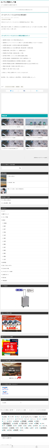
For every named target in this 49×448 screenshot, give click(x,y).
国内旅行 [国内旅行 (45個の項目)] (7, 423)
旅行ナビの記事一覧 (7, 437)
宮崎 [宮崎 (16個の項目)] (36, 423)
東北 (22, 86)
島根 (5, 250)
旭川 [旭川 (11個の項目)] (20, 425)
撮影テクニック (5, 214)
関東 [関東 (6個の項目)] (4, 430)
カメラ (3, 211)
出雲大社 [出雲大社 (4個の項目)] (10, 421)
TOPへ (37, 446)
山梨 (5, 241)
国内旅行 (17, 86)
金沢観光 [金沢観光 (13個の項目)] (43, 428)
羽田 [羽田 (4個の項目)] (37, 427)
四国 (5, 256)
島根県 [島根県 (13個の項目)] (10, 425)
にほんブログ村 (5, 389)
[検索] (11, 168)
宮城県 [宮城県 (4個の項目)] (31, 423)
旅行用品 (4, 262)
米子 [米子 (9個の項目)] (32, 428)
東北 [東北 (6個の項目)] (30, 425)
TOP (7, 409)
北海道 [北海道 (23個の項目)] (24, 421)
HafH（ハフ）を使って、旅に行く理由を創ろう (15, 188)
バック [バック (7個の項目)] (27, 419)
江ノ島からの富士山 (10, 176)
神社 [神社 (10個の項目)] (27, 428)
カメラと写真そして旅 (8, 2)
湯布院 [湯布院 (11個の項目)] (12, 428)
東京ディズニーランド (30, 148)
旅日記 (3, 220)
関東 (5, 244)
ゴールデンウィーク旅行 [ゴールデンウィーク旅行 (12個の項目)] (30, 417)
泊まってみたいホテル (7, 265)
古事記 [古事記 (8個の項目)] (37, 421)
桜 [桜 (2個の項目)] (40, 425)
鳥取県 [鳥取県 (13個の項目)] (16, 430)
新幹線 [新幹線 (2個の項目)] (15, 425)
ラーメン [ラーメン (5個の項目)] (34, 419)
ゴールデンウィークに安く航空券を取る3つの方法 (35, 126)
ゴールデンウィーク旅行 (6, 19)
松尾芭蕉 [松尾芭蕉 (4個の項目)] (36, 425)
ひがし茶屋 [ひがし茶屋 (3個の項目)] (11, 416)
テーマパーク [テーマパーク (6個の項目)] (19, 419)
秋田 (5, 226)
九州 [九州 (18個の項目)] (45, 419)
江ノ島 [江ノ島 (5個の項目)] (45, 425)
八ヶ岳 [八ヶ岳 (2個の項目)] (4, 421)
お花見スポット (5, 274)
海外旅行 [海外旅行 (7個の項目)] (5, 428)
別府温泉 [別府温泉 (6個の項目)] (16, 421)
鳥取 (5, 253)
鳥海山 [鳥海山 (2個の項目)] (22, 430)
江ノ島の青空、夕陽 (10, 182)
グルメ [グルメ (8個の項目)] (18, 416)
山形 (5, 235)
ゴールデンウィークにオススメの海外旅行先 (34, 137)
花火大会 (4, 277)
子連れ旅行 (4, 280)
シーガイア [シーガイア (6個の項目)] (43, 416)
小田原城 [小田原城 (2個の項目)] (42, 423)
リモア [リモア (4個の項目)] (39, 419)
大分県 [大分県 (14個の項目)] (15, 423)
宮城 (5, 232)
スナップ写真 (5, 217)
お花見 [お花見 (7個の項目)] (5, 416)
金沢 (5, 247)
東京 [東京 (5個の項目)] (26, 425)
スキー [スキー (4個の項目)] (4, 419)
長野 (5, 238)
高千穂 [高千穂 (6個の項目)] (9, 430)
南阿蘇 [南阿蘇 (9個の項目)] (31, 421)
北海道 (5, 223)
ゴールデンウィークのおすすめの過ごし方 (10, 148)
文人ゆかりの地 (5, 268)
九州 (5, 259)
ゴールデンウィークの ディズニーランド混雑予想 (11, 126)
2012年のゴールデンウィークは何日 (8, 137)
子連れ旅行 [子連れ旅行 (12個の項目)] (23, 423)
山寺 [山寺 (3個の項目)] (4, 425)
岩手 (5, 229)
